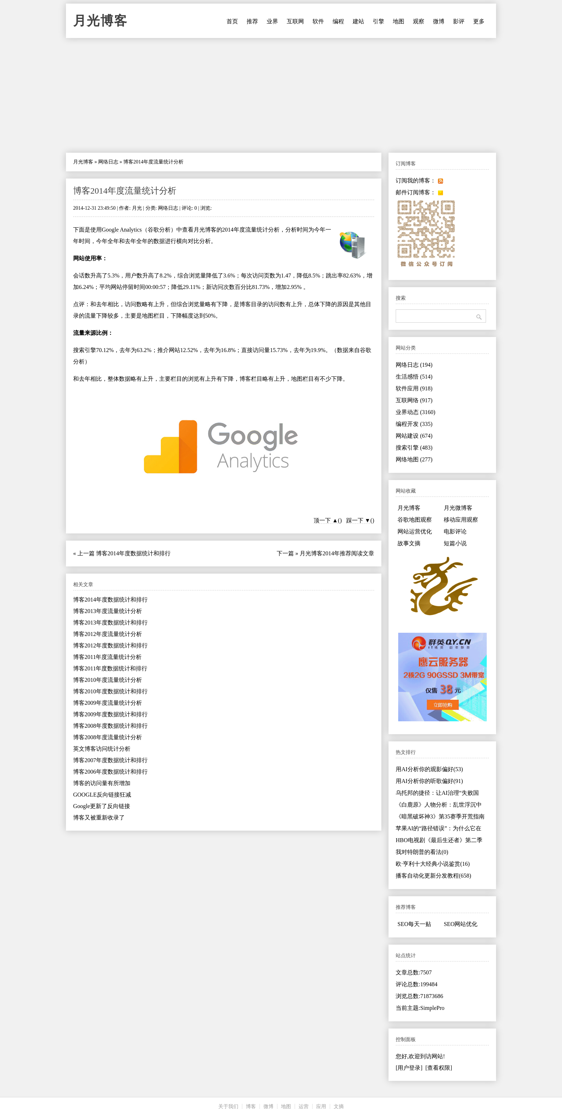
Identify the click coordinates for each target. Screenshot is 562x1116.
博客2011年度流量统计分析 (107, 657)
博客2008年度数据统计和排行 (110, 726)
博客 (251, 1106)
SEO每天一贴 (414, 924)
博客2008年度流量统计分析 (107, 737)
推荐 (252, 21)
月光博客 (100, 21)
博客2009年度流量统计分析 (107, 703)
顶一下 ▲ (326, 520)
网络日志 (108, 162)
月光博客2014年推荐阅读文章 (337, 553)
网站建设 (414, 436)
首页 (232, 21)
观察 (418, 21)
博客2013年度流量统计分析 (107, 611)
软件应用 (414, 388)
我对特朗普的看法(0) (422, 852)
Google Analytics (122, 230)
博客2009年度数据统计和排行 (110, 714)
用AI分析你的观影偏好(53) (429, 769)
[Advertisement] (281, 95)
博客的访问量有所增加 (101, 783)
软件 (318, 21)
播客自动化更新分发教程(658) (433, 876)
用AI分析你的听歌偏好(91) (429, 781)
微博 (438, 21)
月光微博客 (458, 508)
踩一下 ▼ (358, 520)
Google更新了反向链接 (101, 806)
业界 (272, 21)
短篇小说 (455, 543)
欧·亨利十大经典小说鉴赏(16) (433, 864)
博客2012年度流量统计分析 (107, 634)
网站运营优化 (414, 531)
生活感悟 (414, 377)
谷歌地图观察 (414, 520)
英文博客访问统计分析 (101, 749)
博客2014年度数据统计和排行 (133, 553)
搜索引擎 (414, 448)
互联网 (295, 21)
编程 (338, 21)
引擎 (378, 21)
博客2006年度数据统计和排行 (110, 772)
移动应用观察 (461, 520)
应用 (321, 1106)
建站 (358, 21)
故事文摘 (408, 543)
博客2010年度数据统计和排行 (110, 691)
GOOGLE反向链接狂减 (102, 795)
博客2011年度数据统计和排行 (110, 668)
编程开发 (414, 424)
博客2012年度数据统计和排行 (110, 645)
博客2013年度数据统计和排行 (110, 622)
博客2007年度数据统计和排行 (110, 760)
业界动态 (415, 412)
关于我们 (228, 1106)
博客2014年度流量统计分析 (124, 190)
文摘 (339, 1106)
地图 (398, 21)
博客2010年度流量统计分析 (107, 680)
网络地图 (414, 459)
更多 (479, 21)
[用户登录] (409, 1068)
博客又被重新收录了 (99, 818)
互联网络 (414, 400)
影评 (459, 21)
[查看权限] (438, 1068)
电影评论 (455, 531)
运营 (304, 1106)
